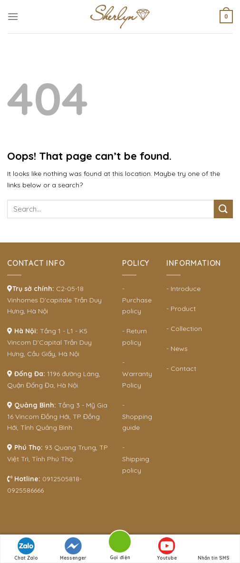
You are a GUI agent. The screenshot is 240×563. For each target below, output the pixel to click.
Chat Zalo (26, 549)
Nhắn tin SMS (214, 549)
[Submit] (223, 209)
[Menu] (13, 16)
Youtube (167, 549)
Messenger (73, 549)
